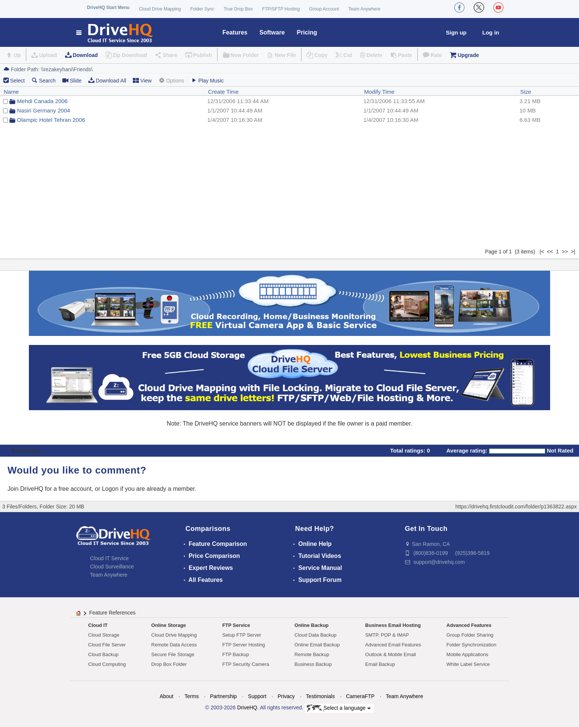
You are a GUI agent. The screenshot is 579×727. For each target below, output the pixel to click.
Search (44, 80)
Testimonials (320, 696)
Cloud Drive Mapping (160, 9)
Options (171, 80)
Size (525, 91)
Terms (191, 696)
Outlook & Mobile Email (390, 654)
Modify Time (379, 91)
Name (11, 91)
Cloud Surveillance (112, 567)
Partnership (223, 696)
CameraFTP (360, 696)
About (167, 696)
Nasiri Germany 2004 (43, 110)
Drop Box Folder (169, 664)
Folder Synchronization (471, 645)
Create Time (223, 91)
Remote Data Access (173, 645)
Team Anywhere (364, 9)
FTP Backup (235, 654)
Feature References (112, 613)
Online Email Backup (317, 645)
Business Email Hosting (393, 625)
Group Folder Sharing (470, 635)
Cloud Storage (103, 635)
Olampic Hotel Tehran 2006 (51, 120)
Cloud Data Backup (315, 635)
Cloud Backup (103, 654)
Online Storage (168, 625)
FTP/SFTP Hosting (281, 9)
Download (85, 55)
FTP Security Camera (245, 664)
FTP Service (236, 625)
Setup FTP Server (241, 635)
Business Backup (313, 664)
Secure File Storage (172, 654)
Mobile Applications (467, 654)
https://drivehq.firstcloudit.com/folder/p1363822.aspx (516, 507)
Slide (71, 80)
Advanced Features (469, 625)
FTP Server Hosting (243, 645)
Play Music (207, 80)
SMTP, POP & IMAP (387, 635)
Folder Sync (202, 9)
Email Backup (380, 664)
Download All (107, 80)
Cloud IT (98, 625)
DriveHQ (247, 708)
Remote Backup (311, 654)
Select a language (339, 708)
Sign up (456, 32)
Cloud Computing (107, 664)
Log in (490, 32)
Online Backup (311, 625)
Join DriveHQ (26, 489)
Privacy (286, 696)
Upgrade (468, 55)
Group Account (324, 9)
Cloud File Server (107, 645)
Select (17, 81)
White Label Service (468, 664)
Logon (110, 489)
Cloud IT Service (109, 558)
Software (272, 32)
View (142, 80)
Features (235, 32)
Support (257, 696)
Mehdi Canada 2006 (42, 101)
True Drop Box (238, 9)
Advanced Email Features (393, 645)
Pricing (307, 32)
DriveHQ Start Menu (108, 7)
